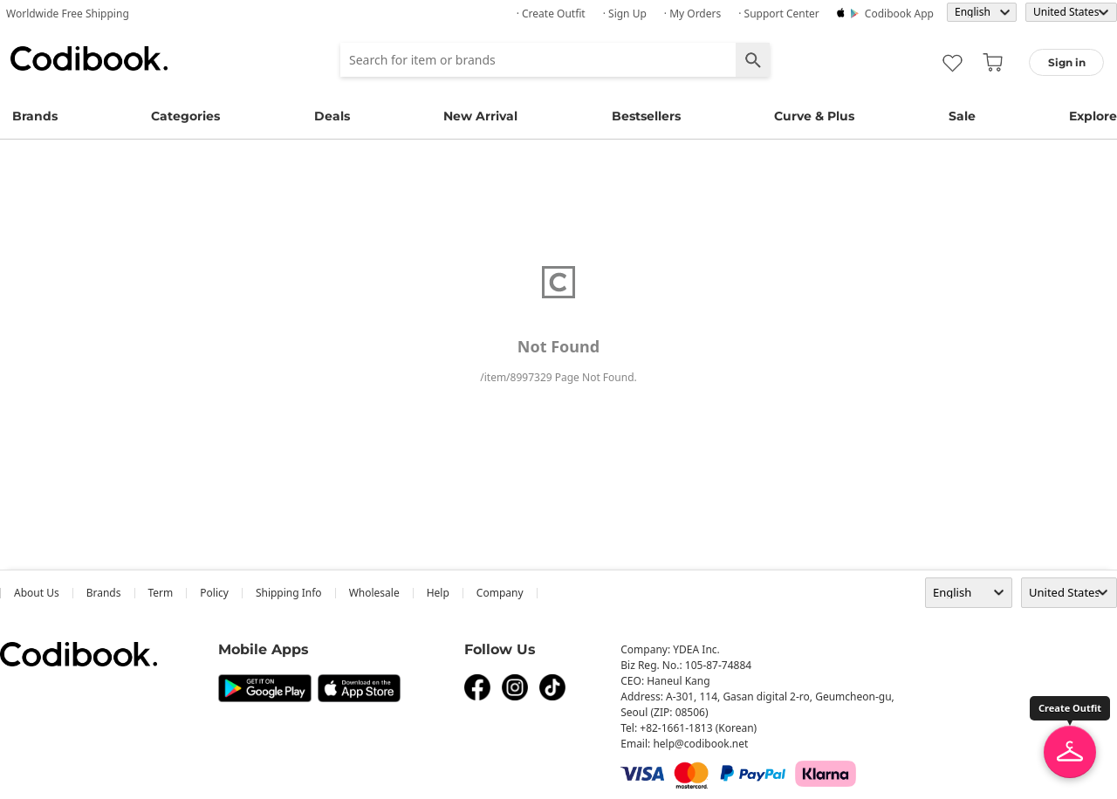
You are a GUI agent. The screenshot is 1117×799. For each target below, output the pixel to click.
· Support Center (778, 13)
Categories (185, 116)
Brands (35, 116)
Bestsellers (646, 116)
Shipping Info (289, 592)
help (438, 592)
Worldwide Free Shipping (67, 13)
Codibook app (899, 13)
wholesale (374, 592)
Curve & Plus (814, 116)
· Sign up (625, 13)
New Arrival (480, 116)
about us (36, 592)
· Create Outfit (551, 13)
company (500, 592)
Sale (962, 116)
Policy (214, 592)
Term (161, 592)
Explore (1093, 116)
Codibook (89, 58)
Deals (332, 116)
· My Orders (692, 13)
